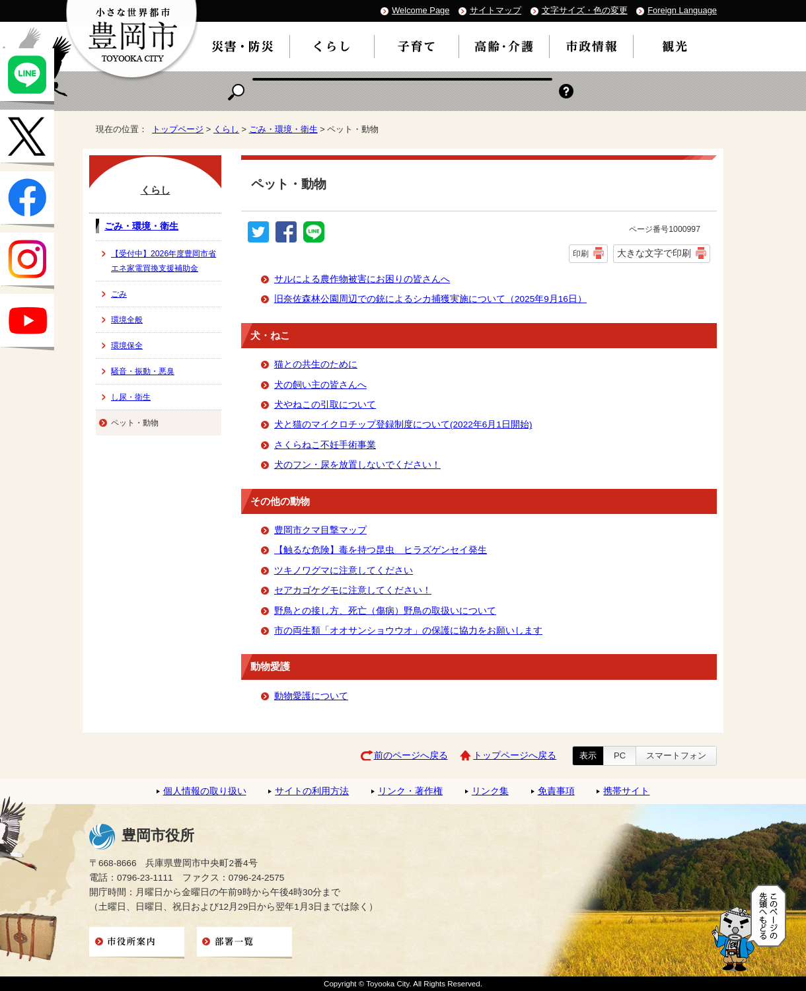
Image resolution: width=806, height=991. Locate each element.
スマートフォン (676, 755)
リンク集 (490, 791)
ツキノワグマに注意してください (343, 570)
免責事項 (556, 791)
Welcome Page (420, 10)
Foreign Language (682, 10)
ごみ (119, 294)
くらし (226, 129)
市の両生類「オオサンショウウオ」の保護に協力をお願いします (408, 631)
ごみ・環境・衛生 (283, 129)
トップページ (177, 129)
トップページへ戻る (514, 755)
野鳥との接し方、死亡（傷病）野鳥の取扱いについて (385, 611)
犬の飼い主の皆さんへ (320, 385)
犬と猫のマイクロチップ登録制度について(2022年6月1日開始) (403, 424)
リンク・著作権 (410, 791)
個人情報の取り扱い (204, 791)
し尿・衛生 (131, 397)
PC (620, 755)
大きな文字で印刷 (654, 253)
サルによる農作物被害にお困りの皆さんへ (362, 279)
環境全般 (127, 319)
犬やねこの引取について (325, 405)
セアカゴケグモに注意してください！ (352, 590)
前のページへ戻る (411, 755)
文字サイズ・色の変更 (585, 10)
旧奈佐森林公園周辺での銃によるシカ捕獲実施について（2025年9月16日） (430, 299)
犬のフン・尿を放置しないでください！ (357, 465)
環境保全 (127, 345)
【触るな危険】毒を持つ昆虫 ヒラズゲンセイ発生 (380, 550)
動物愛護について (311, 696)
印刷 (581, 253)
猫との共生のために (315, 364)
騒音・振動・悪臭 (142, 371)
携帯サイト (626, 791)
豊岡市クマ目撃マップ (320, 530)
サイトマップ (495, 10)
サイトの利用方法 (312, 791)
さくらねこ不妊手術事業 (325, 445)
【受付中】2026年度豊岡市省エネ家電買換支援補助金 (163, 261)
